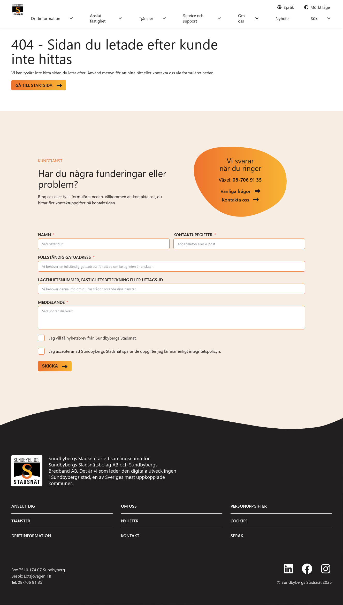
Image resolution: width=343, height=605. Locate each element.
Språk (237, 535)
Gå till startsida (34, 85)
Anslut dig (23, 506)
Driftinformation (87, 18)
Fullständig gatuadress (64, 257)
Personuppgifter (249, 506)
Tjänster (176, 18)
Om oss (264, 18)
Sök (319, 18)
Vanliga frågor (235, 191)
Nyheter (298, 18)
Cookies (239, 520)
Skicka (50, 366)
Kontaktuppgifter (192, 234)
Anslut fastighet (135, 18)
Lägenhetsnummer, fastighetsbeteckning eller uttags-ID (100, 279)
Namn (44, 234)
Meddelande (51, 302)
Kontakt (130, 535)
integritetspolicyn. (205, 351)
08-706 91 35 (247, 179)
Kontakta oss (235, 199)
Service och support (220, 18)
